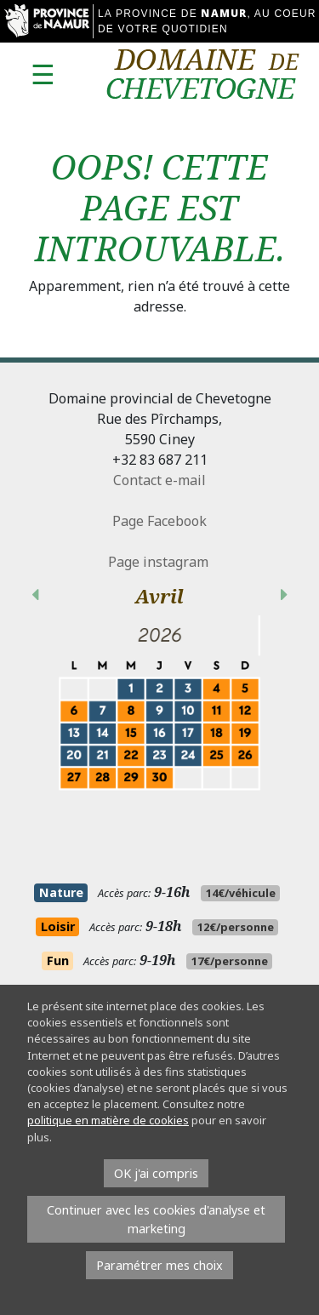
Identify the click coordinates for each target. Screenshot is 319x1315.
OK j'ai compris (156, 1173)
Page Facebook (159, 521)
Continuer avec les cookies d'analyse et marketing (156, 1219)
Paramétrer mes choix (159, 1265)
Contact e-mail (159, 480)
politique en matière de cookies (108, 1120)
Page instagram (160, 561)
